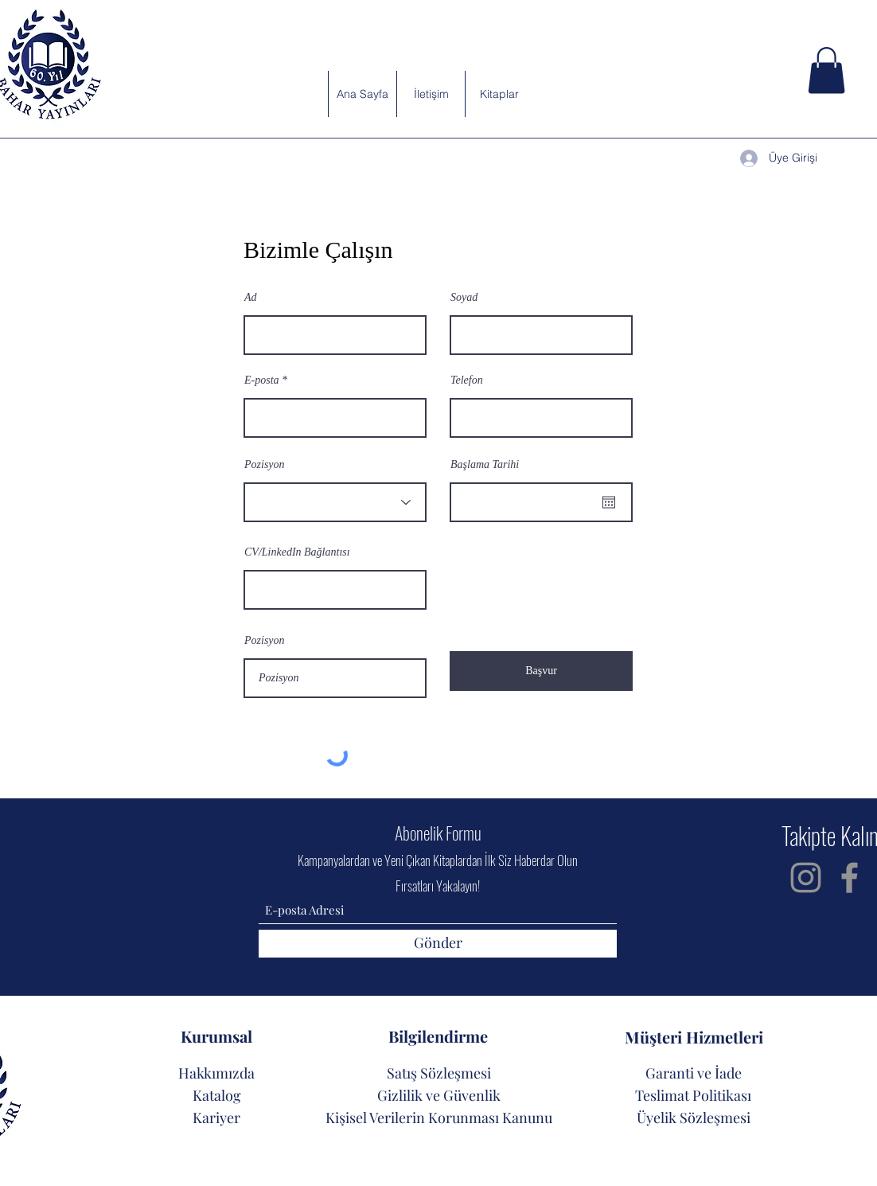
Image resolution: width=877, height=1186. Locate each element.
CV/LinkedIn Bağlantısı (297, 552)
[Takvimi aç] (608, 502)
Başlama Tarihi (484, 464)
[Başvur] (541, 671)
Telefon (466, 380)
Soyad (463, 297)
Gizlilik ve (410, 1095)
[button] (826, 70)
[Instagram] (805, 877)
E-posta (261, 380)
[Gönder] (438, 944)
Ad (250, 297)
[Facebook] (849, 877)
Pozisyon (264, 464)
